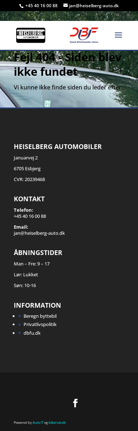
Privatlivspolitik (40, 324)
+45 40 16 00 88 (42, 6)
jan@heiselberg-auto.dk (39, 233)
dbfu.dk (32, 333)
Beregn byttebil (40, 316)
